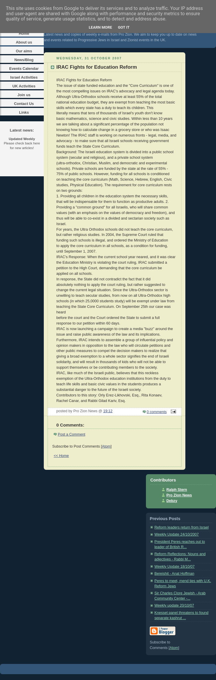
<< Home (61, 456)
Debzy (171, 501)
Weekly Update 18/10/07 (174, 567)
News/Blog (24, 60)
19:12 (108, 411)
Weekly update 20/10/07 (174, 605)
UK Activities (24, 86)
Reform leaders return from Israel (181, 527)
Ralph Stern (176, 490)
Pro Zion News (179, 495)
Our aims (24, 51)
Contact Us (24, 103)
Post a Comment (71, 434)
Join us (23, 95)
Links (24, 112)
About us (24, 42)
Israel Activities (24, 77)
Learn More (100, 27)
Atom (106, 446)
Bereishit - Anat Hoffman (174, 574)
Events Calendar (24, 68)
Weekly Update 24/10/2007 (176, 534)
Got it (124, 27)
